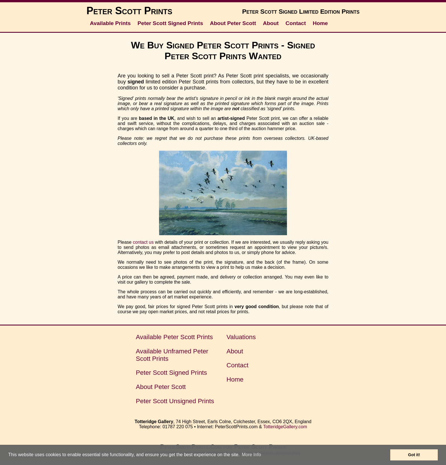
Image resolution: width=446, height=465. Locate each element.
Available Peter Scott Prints (174, 337)
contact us (143, 242)
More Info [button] (251, 454)
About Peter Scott (233, 23)
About (270, 23)
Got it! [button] (414, 454)
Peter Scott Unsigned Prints (175, 401)
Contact (296, 23)
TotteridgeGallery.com (285, 426)
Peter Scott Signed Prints (170, 23)
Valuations (241, 337)
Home (320, 23)
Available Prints (110, 23)
